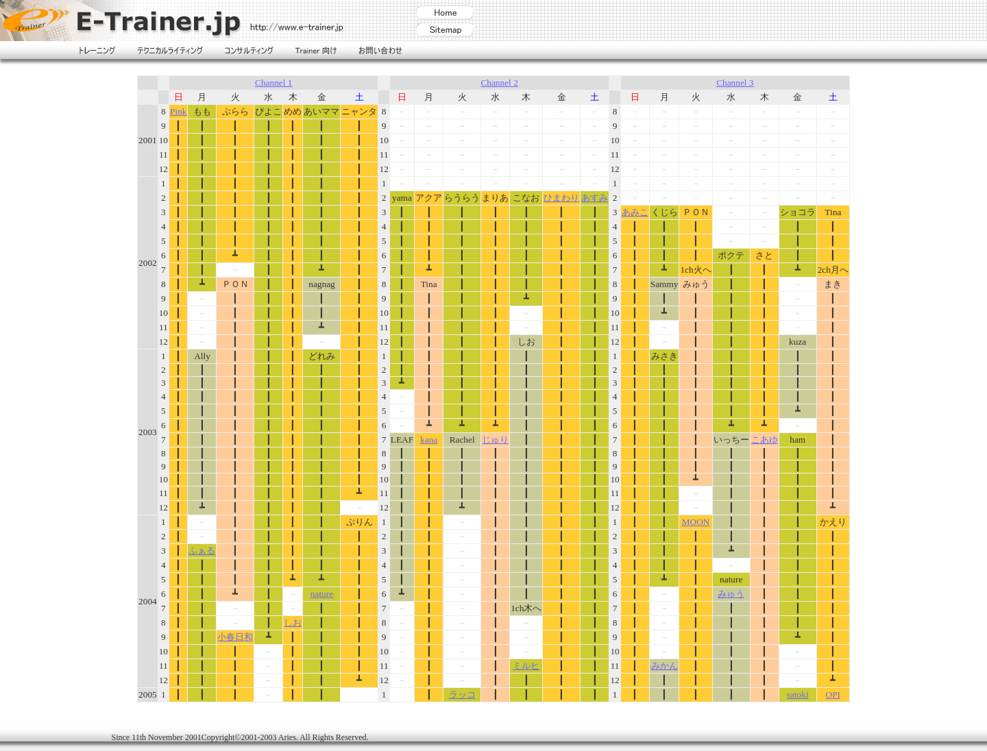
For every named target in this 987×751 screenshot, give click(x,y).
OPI (833, 694)
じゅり (495, 439)
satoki (798, 694)
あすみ (594, 198)
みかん (664, 666)
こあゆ (764, 439)
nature (321, 594)
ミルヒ (526, 666)
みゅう (731, 594)
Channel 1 (273, 82)
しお (293, 622)
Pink (178, 111)
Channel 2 (498, 82)
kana (428, 439)
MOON (696, 522)
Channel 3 (734, 82)
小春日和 (235, 637)
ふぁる (201, 550)
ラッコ (462, 694)
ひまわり (561, 198)
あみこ (635, 212)
